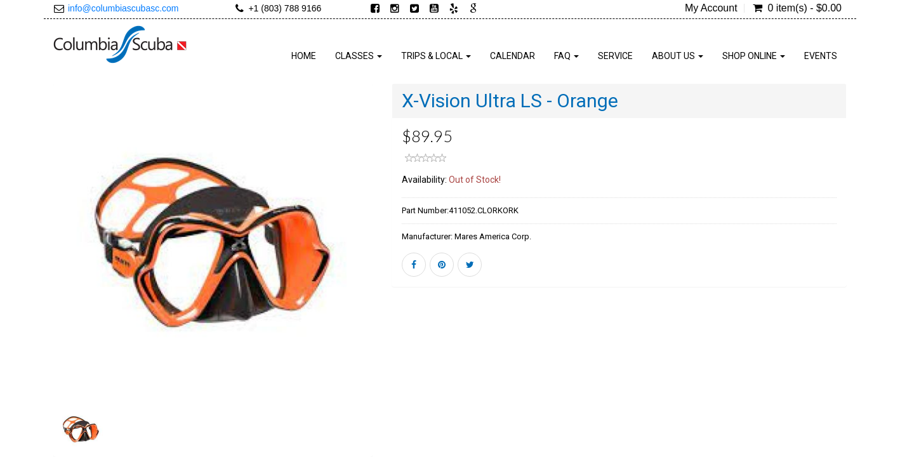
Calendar (512, 56)
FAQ (566, 56)
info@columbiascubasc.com (123, 8)
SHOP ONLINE (753, 56)
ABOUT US (677, 56)
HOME (303, 56)
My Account (711, 8)
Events (820, 56)
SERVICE (615, 56)
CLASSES (358, 56)
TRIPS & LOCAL (436, 56)
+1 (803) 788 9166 (284, 8)
